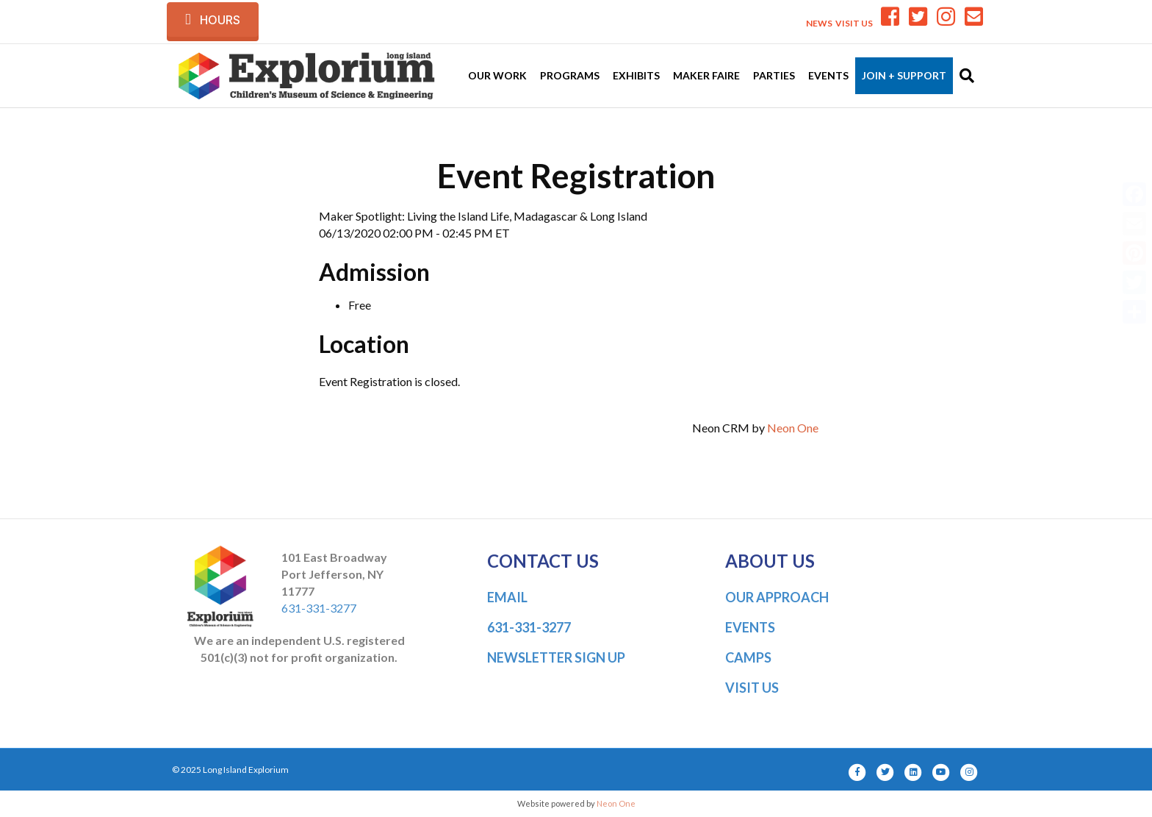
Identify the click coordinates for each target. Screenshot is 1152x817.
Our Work (497, 75)
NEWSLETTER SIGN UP (556, 657)
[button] (213, 19)
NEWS (819, 23)
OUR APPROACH (777, 597)
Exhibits (636, 75)
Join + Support (904, 75)
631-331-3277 (318, 608)
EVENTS (750, 627)
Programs (570, 75)
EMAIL (507, 597)
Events (828, 75)
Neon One (792, 428)
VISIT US (854, 23)
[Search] (963, 76)
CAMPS (748, 657)
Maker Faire (706, 75)
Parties (774, 75)
